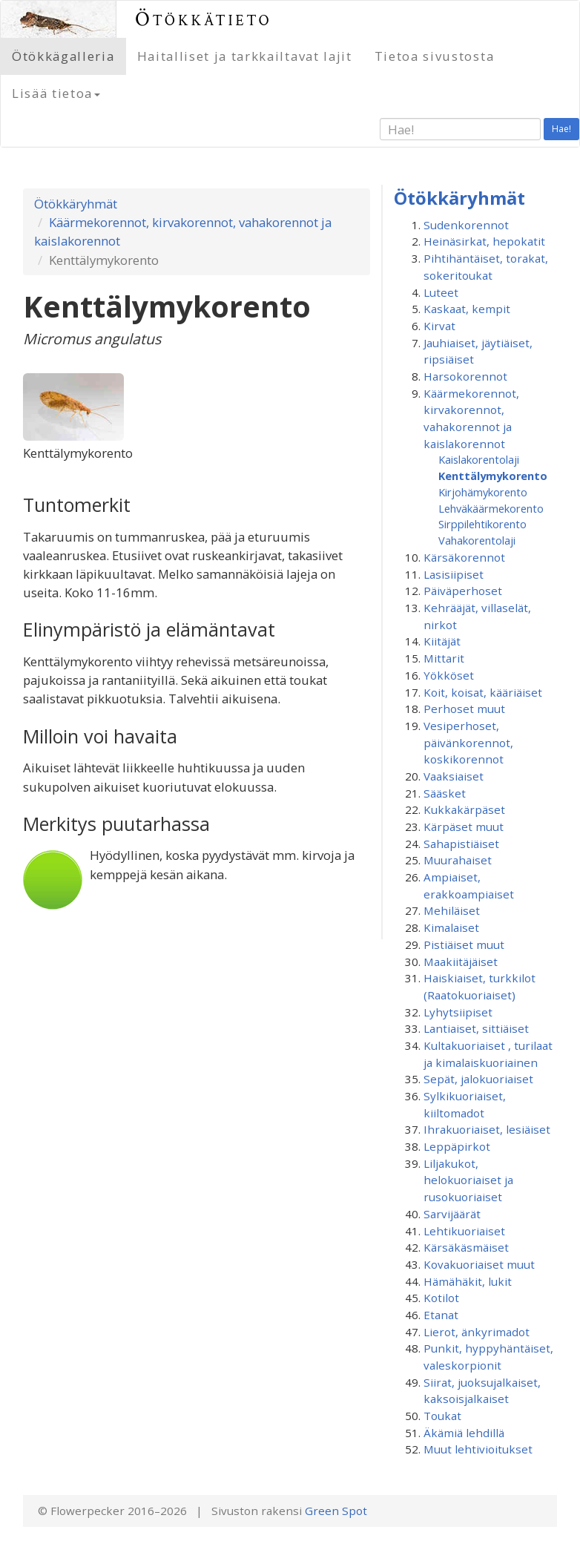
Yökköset (449, 675)
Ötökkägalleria (63, 56)
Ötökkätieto (203, 19)
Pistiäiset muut (464, 944)
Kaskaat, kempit (467, 308)
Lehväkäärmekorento (491, 508)
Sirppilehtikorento (482, 523)
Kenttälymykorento (492, 475)
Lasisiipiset (454, 574)
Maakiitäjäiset (461, 961)
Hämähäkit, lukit (468, 1281)
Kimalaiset (451, 927)
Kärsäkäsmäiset (466, 1247)
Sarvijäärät (452, 1213)
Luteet (441, 292)
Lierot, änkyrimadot (477, 1331)
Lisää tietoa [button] (56, 93)
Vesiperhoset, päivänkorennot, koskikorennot (468, 742)
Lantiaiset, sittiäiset (476, 1028)
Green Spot (336, 1510)
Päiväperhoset (463, 590)
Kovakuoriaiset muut (479, 1264)
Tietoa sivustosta (435, 56)
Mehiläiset (452, 910)
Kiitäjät (442, 641)
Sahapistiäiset (461, 843)
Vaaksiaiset (454, 776)
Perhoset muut (464, 708)
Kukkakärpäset (464, 809)
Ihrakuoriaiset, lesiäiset (487, 1129)
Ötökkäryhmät (75, 203)
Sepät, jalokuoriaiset (478, 1078)
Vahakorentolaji (476, 540)
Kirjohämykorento (482, 491)
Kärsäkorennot (464, 557)
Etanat (441, 1314)
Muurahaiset (458, 859)
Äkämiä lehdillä (464, 1432)
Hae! (561, 128)
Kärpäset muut (464, 826)
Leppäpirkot (457, 1146)
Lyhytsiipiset (458, 1012)
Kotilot (441, 1297)
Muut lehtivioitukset (478, 1449)
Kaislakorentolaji (478, 459)
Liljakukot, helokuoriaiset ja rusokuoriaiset (468, 1180)
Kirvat (439, 325)
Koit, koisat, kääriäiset (483, 692)
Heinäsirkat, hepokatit (484, 241)
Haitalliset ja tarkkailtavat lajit (244, 56)
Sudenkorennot (466, 224)
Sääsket (445, 793)
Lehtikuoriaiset (464, 1230)
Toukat (442, 1415)
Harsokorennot (465, 376)
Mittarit (444, 658)
